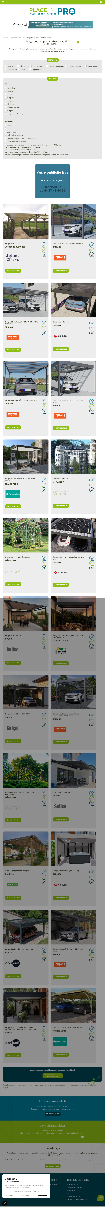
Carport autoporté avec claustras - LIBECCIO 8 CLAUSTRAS (68, 715)
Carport (10, 110)
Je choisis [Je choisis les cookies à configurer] (26, 1195)
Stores (9, 94)
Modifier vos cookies (73, 1190)
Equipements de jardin (17, 37)
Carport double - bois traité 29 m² (67, 1027)
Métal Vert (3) (93, 66)
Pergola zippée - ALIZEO (15, 635)
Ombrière (11, 104)
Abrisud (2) (11, 66)
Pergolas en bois (12, 243)
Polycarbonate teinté (15, 135)
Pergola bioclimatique (15, 113)
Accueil (5, 37)
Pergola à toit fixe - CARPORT (17, 714)
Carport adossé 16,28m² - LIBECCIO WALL (68, 401)
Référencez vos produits (49, 1179)
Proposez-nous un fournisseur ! (52, 1076)
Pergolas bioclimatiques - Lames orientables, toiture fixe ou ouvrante (20, 1028)
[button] (5, 1203)
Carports (10, 97)
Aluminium (11, 132)
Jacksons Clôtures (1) (75, 66)
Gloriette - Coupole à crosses (17, 557)
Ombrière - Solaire (61, 322)
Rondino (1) (12, 69)
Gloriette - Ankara (60, 479)
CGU (68, 1188)
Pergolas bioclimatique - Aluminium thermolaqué (68, 636)
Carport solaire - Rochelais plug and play (68, 558)
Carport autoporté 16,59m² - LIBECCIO (69, 243)
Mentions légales (72, 1179)
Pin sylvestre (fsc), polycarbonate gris (21, 138)
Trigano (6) (36, 69)
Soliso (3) (24, 69)
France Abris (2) (39, 66)
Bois (9, 128)
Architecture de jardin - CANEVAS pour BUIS (19, 793)
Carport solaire (13, 107)
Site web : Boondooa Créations (77, 1193)
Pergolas (10, 91)
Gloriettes (11, 88)
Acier (9, 125)
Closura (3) (24, 66)
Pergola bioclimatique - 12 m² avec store (20, 480)
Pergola (10, 100)
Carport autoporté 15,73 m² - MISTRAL (21, 400)
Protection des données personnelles (74, 1183)
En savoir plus (52, 1112)
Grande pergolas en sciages (17, 871)
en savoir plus (13, 270)
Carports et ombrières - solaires (19, 949)
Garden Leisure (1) (56, 66)
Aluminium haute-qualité (16, 141)
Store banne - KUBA (61, 792)
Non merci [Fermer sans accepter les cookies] (10, 1195)
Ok (82, 1134)
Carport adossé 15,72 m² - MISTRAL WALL (68, 950)
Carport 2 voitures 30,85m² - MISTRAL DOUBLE (21, 323)
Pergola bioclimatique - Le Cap (66, 871)
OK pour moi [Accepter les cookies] (42, 1195)
